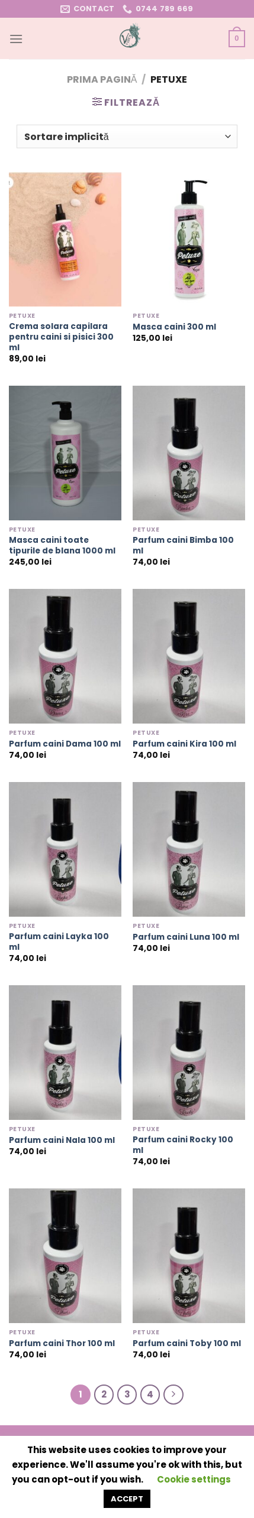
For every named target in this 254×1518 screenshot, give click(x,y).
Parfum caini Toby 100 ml (187, 1343)
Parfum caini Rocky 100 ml (183, 1145)
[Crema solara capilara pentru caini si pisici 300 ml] (65, 239)
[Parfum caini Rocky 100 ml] (189, 1052)
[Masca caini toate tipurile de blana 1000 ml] (65, 453)
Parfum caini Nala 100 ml (62, 1140)
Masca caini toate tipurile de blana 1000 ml (62, 545)
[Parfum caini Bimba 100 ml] (189, 453)
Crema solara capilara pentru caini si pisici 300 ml (61, 337)
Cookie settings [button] (194, 1479)
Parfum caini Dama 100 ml (65, 744)
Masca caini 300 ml (174, 327)
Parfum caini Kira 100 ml (184, 744)
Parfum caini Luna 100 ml (186, 937)
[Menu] (16, 38)
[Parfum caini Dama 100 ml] (65, 656)
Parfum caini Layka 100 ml (59, 941)
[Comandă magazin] (127, 136)
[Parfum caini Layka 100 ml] (65, 849)
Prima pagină (102, 79)
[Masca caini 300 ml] (189, 239)
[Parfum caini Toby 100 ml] (189, 1255)
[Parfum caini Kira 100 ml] (189, 656)
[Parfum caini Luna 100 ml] (189, 849)
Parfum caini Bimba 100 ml (183, 545)
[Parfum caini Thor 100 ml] (65, 1255)
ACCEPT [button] (127, 1498)
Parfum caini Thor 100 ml (62, 1343)
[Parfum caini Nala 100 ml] (65, 1052)
